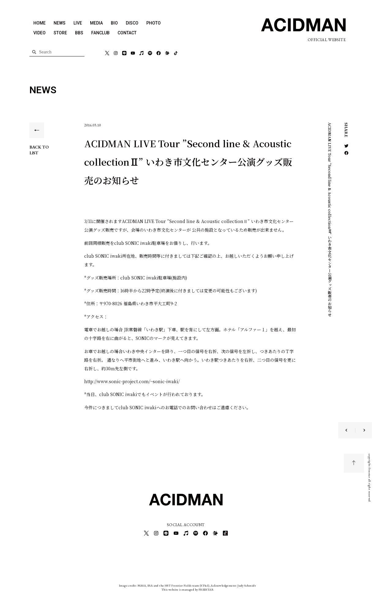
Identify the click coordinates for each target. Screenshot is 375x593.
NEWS (60, 23)
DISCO (132, 23)
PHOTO (153, 23)
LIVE (77, 23)
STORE (60, 32)
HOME (39, 23)
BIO (114, 23)
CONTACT (127, 32)
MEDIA (96, 23)
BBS (79, 32)
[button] (346, 145)
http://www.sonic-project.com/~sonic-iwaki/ (132, 381)
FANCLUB (100, 32)
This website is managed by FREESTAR (187, 588)
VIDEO (39, 32)
